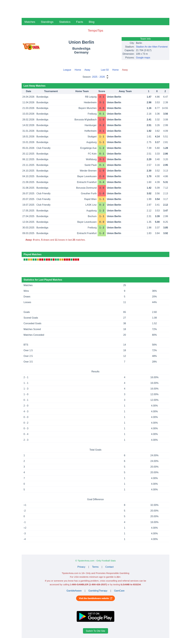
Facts (79, 21)
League (67, 70)
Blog (91, 21)
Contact (109, 567)
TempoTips (95, 30)
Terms (95, 567)
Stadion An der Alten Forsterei (152, 46)
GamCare (119, 590)
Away (87, 70)
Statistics (64, 21)
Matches (29, 21)
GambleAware (74, 590)
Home (78, 70)
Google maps (143, 57)
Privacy (81, 567)
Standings (47, 21)
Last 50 (105, 70)
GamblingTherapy (97, 590)
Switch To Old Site (95, 631)
